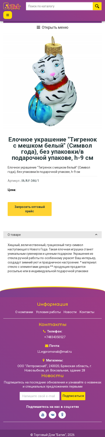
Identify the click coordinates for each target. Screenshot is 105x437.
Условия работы (48, 303)
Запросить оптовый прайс (29, 200)
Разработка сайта (46, 432)
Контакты (86, 303)
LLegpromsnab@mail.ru (55, 343)
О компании (24, 303)
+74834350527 (54, 328)
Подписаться (73, 387)
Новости (70, 303)
